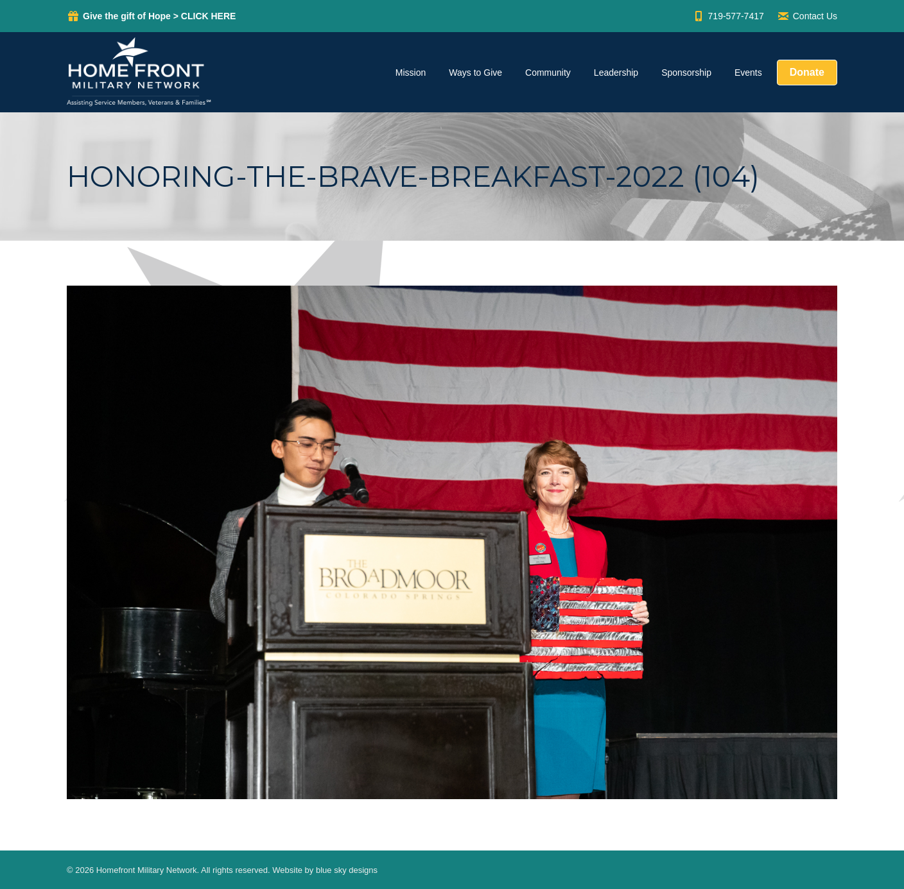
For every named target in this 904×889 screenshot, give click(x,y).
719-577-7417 (728, 16)
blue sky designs (347, 870)
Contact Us (807, 16)
